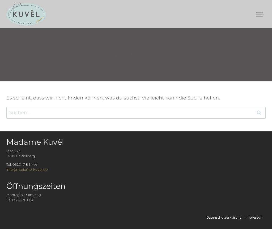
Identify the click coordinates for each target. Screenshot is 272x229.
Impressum (254, 217)
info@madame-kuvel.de (27, 170)
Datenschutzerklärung (223, 217)
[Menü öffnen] (259, 14)
